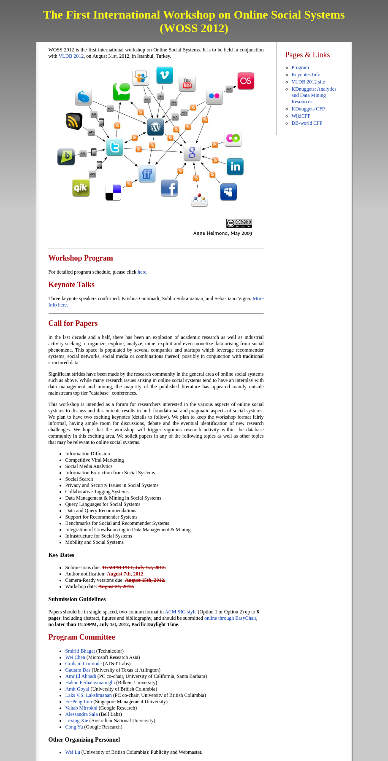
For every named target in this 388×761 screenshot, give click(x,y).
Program (300, 67)
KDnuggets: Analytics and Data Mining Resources (314, 95)
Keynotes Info (306, 75)
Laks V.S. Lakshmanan (88, 695)
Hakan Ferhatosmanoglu (91, 683)
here (142, 272)
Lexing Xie (76, 720)
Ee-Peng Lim (78, 702)
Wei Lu (72, 752)
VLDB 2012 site (308, 82)
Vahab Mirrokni (81, 708)
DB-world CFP (307, 123)
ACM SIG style (180, 612)
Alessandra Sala (81, 714)
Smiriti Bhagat (80, 651)
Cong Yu (74, 727)
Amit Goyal (77, 689)
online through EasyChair (230, 618)
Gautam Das (78, 670)
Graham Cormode (83, 664)
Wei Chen (75, 657)
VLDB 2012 (71, 56)
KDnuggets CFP (308, 109)
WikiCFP (301, 116)
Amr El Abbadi (81, 676)
